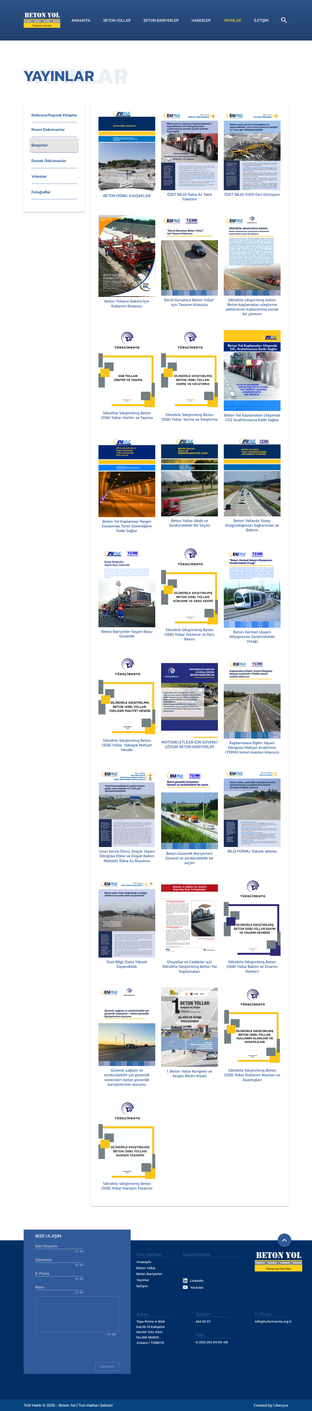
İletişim (261, 20)
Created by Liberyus (271, 1405)
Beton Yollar (116, 20)
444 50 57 (202, 1321)
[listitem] (54, 129)
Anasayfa (80, 20)
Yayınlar (232, 20)
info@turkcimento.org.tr (273, 1321)
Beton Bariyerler (161, 20)
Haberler (201, 20)
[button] (54, 115)
